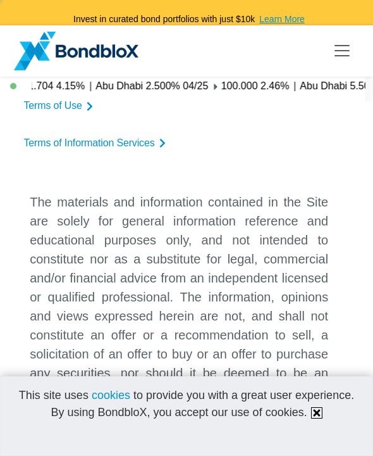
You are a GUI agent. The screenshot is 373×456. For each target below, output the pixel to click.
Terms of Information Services (96, 142)
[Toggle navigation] (342, 51)
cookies (111, 395)
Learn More (282, 19)
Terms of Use (59, 105)
